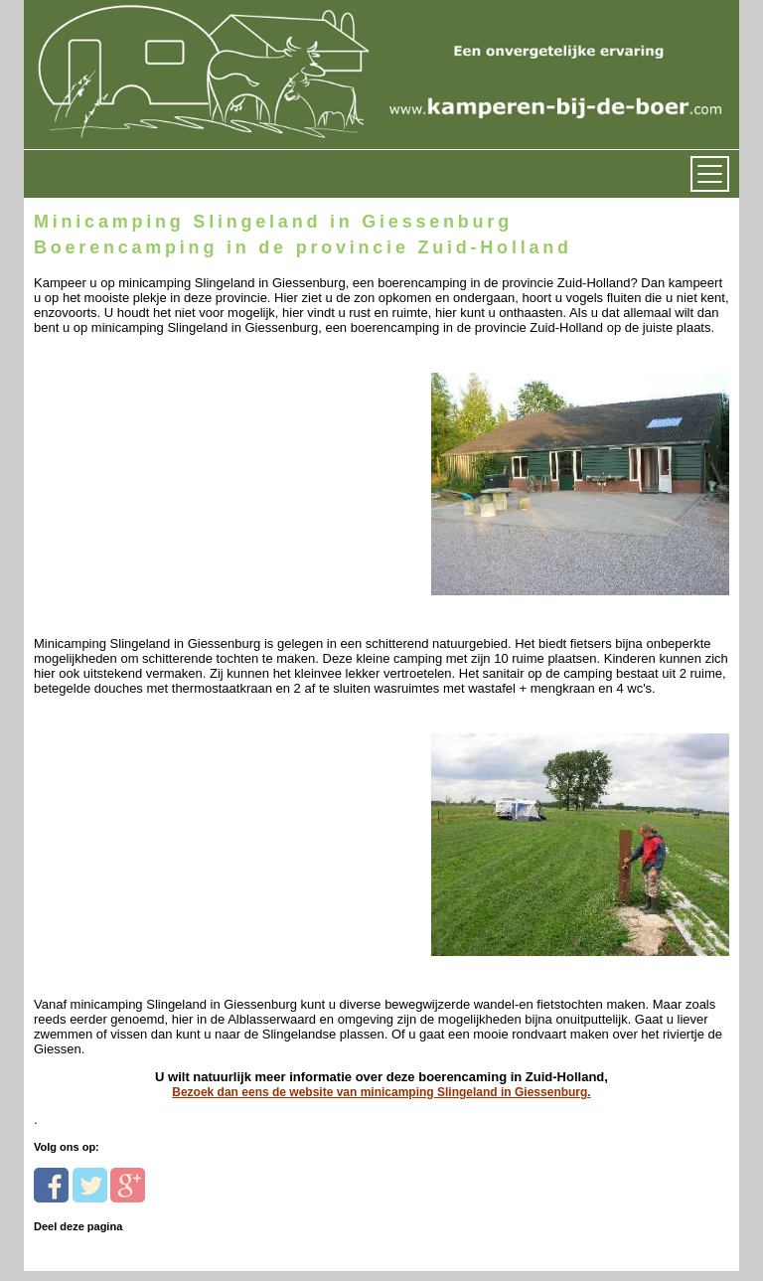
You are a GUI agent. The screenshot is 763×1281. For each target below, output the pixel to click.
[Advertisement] (170, 459)
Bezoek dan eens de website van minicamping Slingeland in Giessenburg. (381, 1092)
